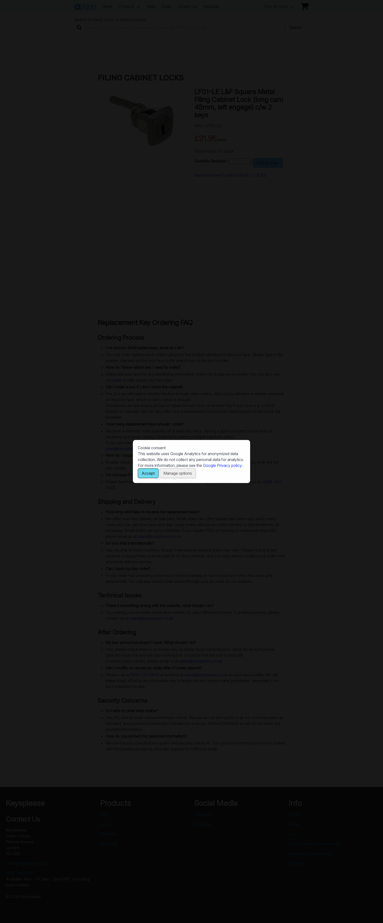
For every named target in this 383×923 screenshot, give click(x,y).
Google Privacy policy (222, 465)
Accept (148, 473)
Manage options (177, 473)
